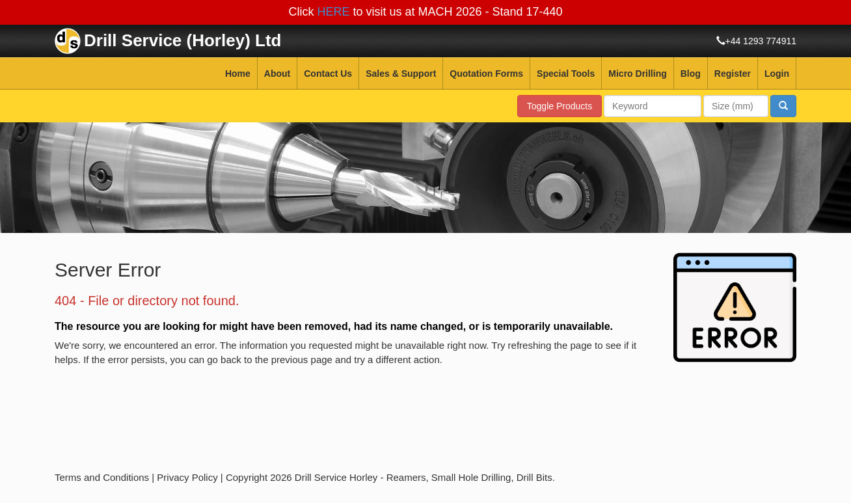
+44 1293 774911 (760, 41)
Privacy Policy (187, 477)
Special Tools (566, 73)
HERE (333, 11)
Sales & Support (401, 73)
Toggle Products (559, 106)
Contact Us (328, 73)
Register (732, 73)
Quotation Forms (486, 73)
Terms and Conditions (102, 477)
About (277, 73)
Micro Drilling (637, 73)
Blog (691, 73)
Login (776, 73)
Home (237, 73)
